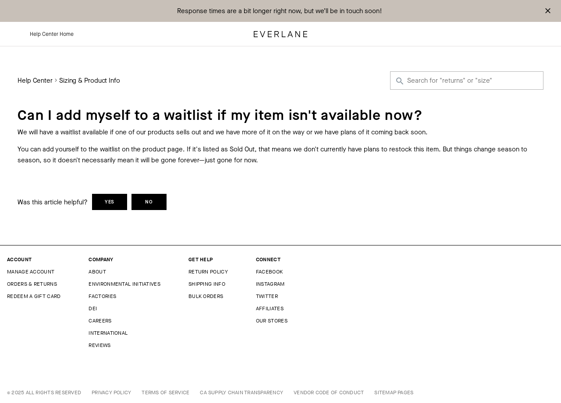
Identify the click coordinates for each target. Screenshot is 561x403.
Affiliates (270, 308)
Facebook (269, 271)
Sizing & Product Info (89, 80)
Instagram (270, 283)
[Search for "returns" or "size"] (466, 80)
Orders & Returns (32, 283)
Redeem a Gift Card (33, 296)
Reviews (99, 345)
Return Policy (208, 271)
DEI (93, 308)
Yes (110, 202)
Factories (102, 296)
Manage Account (30, 271)
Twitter (267, 296)
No (149, 202)
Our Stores (272, 320)
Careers (100, 320)
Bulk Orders (205, 296)
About (97, 271)
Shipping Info (206, 283)
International (108, 332)
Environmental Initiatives (124, 283)
